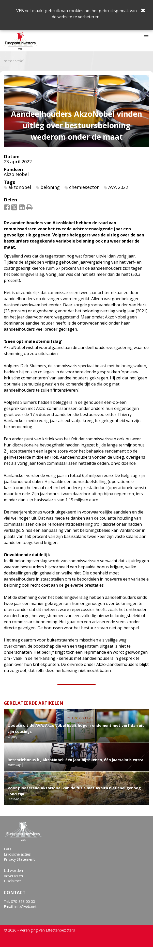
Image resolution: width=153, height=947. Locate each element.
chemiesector (84, 187)
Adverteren (13, 875)
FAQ (7, 848)
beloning (50, 187)
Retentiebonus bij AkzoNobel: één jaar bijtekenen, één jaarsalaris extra (75, 759)
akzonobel (19, 187)
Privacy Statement (19, 859)
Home (8, 61)
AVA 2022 (118, 187)
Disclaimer (12, 880)
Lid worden (13, 870)
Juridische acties (17, 854)
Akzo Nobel (16, 174)
